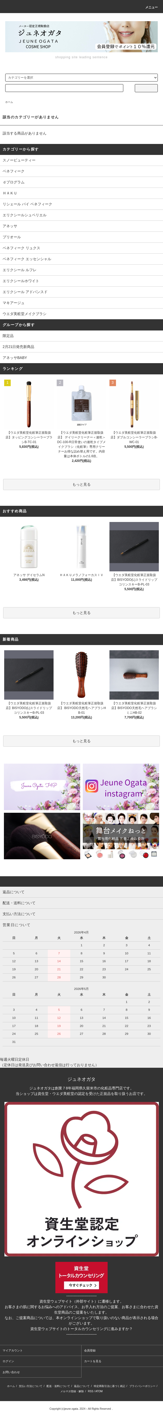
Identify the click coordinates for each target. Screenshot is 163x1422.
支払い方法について (30, 1386)
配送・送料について (58, 1386)
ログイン (8, 1361)
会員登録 (90, 1350)
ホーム (9, 102)
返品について (82, 1386)
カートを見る (92, 1361)
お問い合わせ (11, 1372)
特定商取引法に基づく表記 (109, 1386)
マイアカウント (13, 1350)
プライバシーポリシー (142, 1386)
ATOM (99, 1391)
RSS (91, 1391)
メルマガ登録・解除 (72, 1391)
